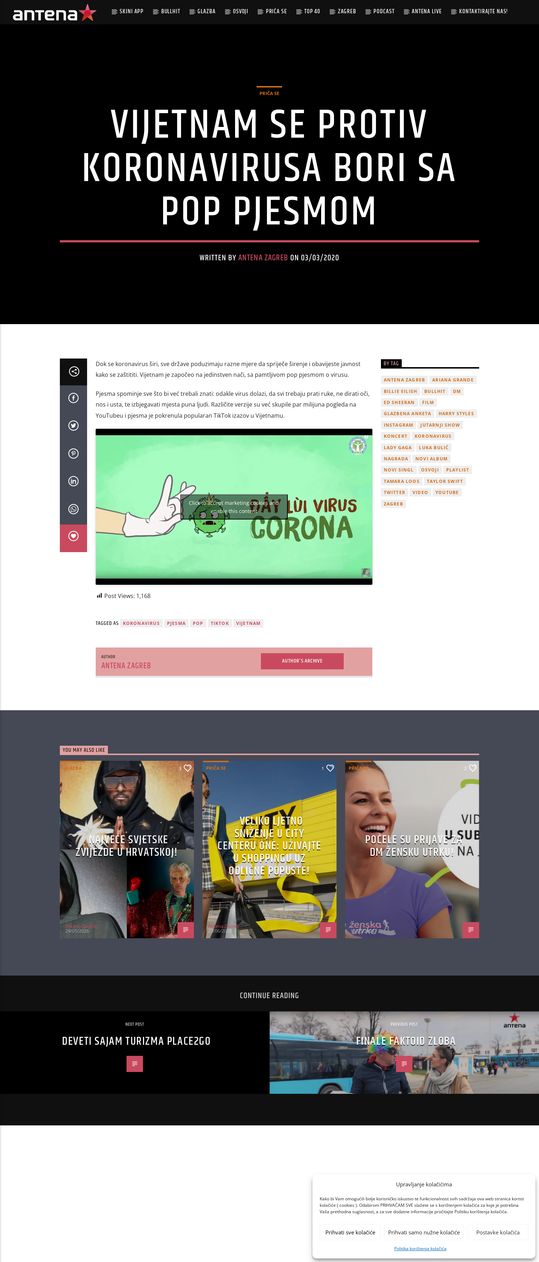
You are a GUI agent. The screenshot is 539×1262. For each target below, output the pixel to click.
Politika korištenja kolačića (420, 1249)
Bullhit (170, 11)
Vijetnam (248, 680)
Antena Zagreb (263, 286)
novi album (431, 515)
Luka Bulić (434, 503)
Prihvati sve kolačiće (350, 1232)
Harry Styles (456, 470)
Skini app (132, 11)
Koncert (395, 492)
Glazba (206, 11)
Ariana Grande (453, 436)
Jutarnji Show (440, 481)
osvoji (430, 526)
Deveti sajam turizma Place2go (136, 1097)
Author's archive (302, 717)
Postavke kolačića (498, 1232)
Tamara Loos (402, 537)
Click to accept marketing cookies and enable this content (234, 562)
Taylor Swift (445, 537)
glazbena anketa (407, 470)
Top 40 (312, 11)
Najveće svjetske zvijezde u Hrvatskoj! (127, 902)
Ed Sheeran (399, 459)
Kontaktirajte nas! (483, 11)
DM (457, 447)
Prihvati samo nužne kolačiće (424, 1232)
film (428, 459)
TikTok (220, 680)
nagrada (396, 515)
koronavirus (141, 680)
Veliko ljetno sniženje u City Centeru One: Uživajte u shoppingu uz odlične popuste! (269, 902)
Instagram (399, 481)
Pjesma (176, 680)
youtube (447, 549)
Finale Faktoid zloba (406, 1097)
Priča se (276, 11)
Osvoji (240, 11)
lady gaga (398, 503)
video (420, 549)
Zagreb (347, 11)
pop (198, 680)
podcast (383, 11)
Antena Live (427, 11)
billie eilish (401, 447)
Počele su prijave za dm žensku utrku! (413, 902)
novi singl (399, 526)
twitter (394, 549)
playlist (457, 526)
